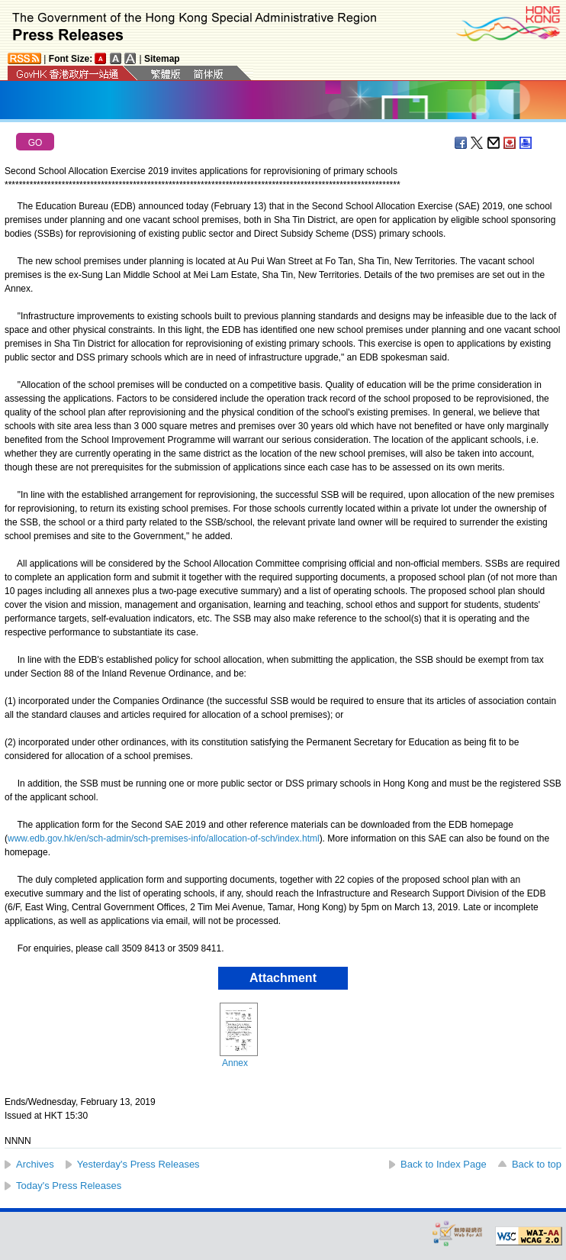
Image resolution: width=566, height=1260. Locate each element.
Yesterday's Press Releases (138, 1164)
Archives (35, 1164)
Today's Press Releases (68, 1185)
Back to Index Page (443, 1164)
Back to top (536, 1164)
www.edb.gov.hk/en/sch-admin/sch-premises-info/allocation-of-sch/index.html (164, 838)
